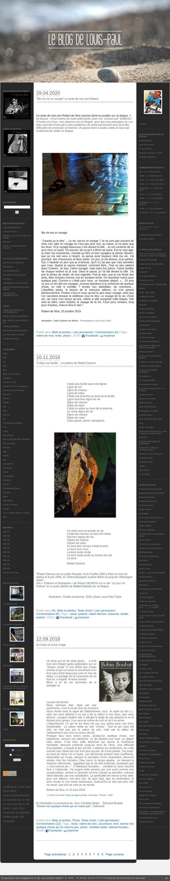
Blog (5, 370)
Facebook (90, 335)
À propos (142, 124)
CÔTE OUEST (145, 540)
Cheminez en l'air (146, 280)
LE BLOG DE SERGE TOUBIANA (148, 371)
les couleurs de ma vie (148, 384)
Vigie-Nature (144, 470)
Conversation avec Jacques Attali (153, 284)
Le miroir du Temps (147, 650)
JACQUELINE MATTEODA (150, 589)
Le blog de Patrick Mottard (150, 366)
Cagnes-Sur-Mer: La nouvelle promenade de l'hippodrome (15, 687)
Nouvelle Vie (8, 464)
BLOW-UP (143, 272)
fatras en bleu (144, 569)
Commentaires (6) (47, 614)
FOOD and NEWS (146, 313)
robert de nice (45, 335)
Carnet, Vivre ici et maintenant (15, 386)
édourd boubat (118, 827)
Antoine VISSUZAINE (148, 260)
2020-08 (6, 564)
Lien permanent (83, 332)
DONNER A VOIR (146, 297)
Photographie (8, 476)
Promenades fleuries (11, 488)
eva (141, 172)
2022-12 (6, 532)
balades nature (145, 509)
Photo (5, 472)
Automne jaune (145, 141)
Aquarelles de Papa (11, 709)
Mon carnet (143, 722)
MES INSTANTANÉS (147, 407)
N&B (5, 452)
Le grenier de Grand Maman (150, 646)
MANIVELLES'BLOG (147, 705)
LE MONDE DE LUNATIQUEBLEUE (147, 655)
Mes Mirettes (144, 714)
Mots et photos (9, 443)
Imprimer (107, 335)
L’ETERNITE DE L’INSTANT (150, 689)
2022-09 (6, 536)
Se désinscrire (17, 755)
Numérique (7, 468)
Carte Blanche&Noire (11, 227)
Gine (142, 194)
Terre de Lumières (146, 239)
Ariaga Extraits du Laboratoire (151, 264)
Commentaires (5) (106, 332)
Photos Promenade (147, 763)
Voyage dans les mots (148, 818)
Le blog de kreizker (147, 634)
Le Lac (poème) (145, 149)
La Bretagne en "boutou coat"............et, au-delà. (149, 606)
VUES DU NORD (146, 822)
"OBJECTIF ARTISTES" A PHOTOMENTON (13, 311)
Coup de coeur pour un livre (150, 153)
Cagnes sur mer (9, 382)
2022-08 (6, 540)
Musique (6, 447)
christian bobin (98, 827)
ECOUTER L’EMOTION (149, 556)
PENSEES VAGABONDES (150, 754)
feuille (124, 614)
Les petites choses (146, 677)
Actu (5, 358)
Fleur (5, 411)
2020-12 (6, 560)
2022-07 (6, 544)
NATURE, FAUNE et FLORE (151, 726)
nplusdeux (143, 734)
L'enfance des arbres (147, 329)
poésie (40, 617)
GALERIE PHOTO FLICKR (14, 275)
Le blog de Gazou (146, 626)
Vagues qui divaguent (148, 795)
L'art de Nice (144, 325)
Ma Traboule (144, 693)
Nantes (6, 456)
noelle (142, 176)
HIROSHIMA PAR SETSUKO (15, 331)
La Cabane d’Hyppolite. (12, 624)
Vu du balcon (144, 474)
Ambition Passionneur (148, 501)
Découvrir (7, 394)
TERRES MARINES (11, 326)
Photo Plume (144, 758)
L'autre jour (143, 593)
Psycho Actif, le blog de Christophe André (148, 449)
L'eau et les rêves (146, 145)
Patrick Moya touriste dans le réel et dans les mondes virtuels (153, 432)
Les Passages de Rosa (148, 673)
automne (113, 614)
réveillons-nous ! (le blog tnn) (151, 454)
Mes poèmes (8, 435)
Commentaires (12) (48, 823)
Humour (6, 415)
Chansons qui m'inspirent (13, 390)
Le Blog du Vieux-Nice (148, 638)
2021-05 (6, 552)
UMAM (142, 466)
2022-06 (6, 548)
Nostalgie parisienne (147, 157)
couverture (105, 823)
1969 (5, 354)
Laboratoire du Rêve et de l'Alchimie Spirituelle (150, 347)
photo (66, 335)
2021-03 (6, 556)
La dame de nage (146, 611)
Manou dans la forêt (147, 399)
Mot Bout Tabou (145, 415)
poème (83, 614)
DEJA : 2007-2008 (146, 292)
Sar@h (142, 771)
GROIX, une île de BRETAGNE (152, 573)
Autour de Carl (145, 268)
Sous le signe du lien (76, 795)
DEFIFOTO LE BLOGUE (13, 263)
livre (116, 823)
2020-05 (6, 568)
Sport (5, 496)
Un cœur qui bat (145, 791)
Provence (7, 492)
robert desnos (97, 614)
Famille (6, 403)
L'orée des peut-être (147, 601)
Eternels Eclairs (145, 565)
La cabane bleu (145, 333)
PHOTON (143, 437)
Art (4, 362)
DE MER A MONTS (11, 339)
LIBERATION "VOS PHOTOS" (15, 283)
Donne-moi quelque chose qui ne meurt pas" (64, 806)
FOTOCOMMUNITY (11, 271)
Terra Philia (143, 783)
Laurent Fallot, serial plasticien (151, 622)
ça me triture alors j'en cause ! (151, 518)
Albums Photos (11, 583)
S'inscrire (17, 750)
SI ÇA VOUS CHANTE (148, 775)
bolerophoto (144, 513)
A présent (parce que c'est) (150, 489)
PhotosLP (7, 242)
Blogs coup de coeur (11, 374)
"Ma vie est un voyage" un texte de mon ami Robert (67, 98)
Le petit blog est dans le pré (150, 660)
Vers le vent (144, 799)
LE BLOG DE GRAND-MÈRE (151, 630)
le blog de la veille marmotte (150, 362)
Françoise (144, 188)
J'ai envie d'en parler (147, 317)
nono (141, 423)
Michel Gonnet (145, 718)
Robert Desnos (82, 586)
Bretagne (7, 378)
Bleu (5, 366)
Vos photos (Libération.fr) (149, 807)
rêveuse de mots (146, 458)
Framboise (144, 202)
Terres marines (9, 645)
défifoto (6, 398)
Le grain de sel (145, 642)
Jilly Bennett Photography (149, 321)
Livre (5, 427)
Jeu (4, 419)
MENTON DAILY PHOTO (149, 709)
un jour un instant (10, 505)
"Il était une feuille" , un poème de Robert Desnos (66, 363)
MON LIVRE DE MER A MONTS (16, 439)
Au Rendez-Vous (146, 505)
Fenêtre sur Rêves (146, 309)
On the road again (146, 427)
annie (142, 180)
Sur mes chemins (146, 779)
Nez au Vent (144, 730)
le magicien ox (145, 376)
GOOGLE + (8, 279)
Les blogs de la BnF (147, 380)
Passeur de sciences (147, 750)
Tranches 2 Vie (145, 787)
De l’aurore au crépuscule (149, 544)
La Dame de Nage (146, 337)
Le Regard (143, 665)
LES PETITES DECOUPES (150, 681)
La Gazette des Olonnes (149, 341)
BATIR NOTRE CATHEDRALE (15, 316)
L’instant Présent (10, 232)
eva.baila (142, 305)
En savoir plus (138, 878)
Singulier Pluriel (145, 462)
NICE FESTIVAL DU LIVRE (150, 419)
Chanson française (147, 530)
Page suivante (115, 854)
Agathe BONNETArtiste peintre (152, 493)
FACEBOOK (8, 267)
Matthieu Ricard (145, 403)
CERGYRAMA (145, 526)
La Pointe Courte (10, 604)
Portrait (6, 484)
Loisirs (5, 431)
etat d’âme (143, 560)
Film (4, 407)
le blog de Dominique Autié (150, 235)
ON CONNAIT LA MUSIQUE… (152, 742)
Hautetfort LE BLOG (147, 581)
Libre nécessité (145, 685)
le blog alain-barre (146, 352)
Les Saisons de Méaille (12, 423)
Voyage (6, 509)
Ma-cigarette (144, 697)
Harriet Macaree (145, 577)
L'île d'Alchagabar (146, 597)
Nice (5, 460)
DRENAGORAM (146, 552)
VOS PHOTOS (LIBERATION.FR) (10, 294)
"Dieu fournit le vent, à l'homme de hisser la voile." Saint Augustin (153, 255)
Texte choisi (8, 501)
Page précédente (55, 854)
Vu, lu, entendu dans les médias (16, 513)
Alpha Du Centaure (147, 497)
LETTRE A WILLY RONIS (13, 335)
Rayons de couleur (147, 767)
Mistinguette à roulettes (148, 411)
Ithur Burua (143, 585)
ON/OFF (142, 746)
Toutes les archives (11, 573)
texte (58, 335)
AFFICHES (7, 666)
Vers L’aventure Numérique (150, 803)
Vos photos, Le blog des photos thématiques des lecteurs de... (152, 813)
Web (5, 517)
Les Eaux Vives (145, 669)
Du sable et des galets (148, 301)
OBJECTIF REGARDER (149, 738)
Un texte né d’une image (51, 644)
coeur (73, 614)
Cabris (5, 729)
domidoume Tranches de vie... (151, 548)
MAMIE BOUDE (145, 701)
